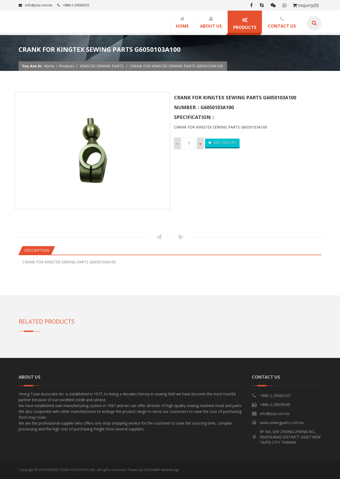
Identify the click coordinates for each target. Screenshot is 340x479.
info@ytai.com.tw (35, 5)
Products (66, 66)
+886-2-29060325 (73, 5)
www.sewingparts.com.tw (282, 422)
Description (36, 250)
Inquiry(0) (306, 5)
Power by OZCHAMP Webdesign (153, 469)
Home (49, 66)
